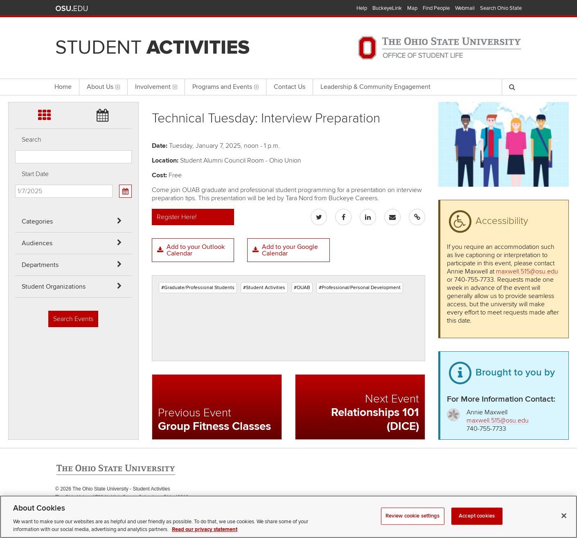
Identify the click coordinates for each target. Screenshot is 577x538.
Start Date (35, 174)
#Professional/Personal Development (360, 288)
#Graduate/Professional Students (197, 288)
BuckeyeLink (387, 8)
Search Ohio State (501, 8)
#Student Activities (264, 288)
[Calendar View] (125, 191)
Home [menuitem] (63, 87)
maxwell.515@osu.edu (527, 271)
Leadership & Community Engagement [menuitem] (375, 87)
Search (31, 140)
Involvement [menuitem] (156, 87)
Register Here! (177, 217)
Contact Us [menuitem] (289, 87)
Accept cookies (477, 525)
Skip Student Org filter (15, 71)
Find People (436, 8)
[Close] (564, 526)
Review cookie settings (412, 525)
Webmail (465, 8)
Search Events (73, 319)
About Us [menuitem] (103, 87)
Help (361, 8)
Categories (37, 221)
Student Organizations (54, 287)
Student (152, 47)
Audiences (37, 243)
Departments (40, 265)
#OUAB (302, 288)
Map (412, 8)
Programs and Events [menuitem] (225, 87)
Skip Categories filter (15, 6)
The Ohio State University (71, 8)
